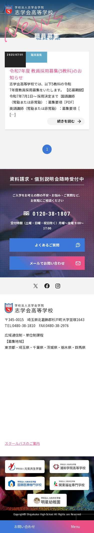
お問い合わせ (24, 526)
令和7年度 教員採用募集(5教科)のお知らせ (46, 74)
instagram (58, 286)
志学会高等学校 (54, 10)
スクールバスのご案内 (22, 443)
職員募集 (36, 55)
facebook (47, 286)
